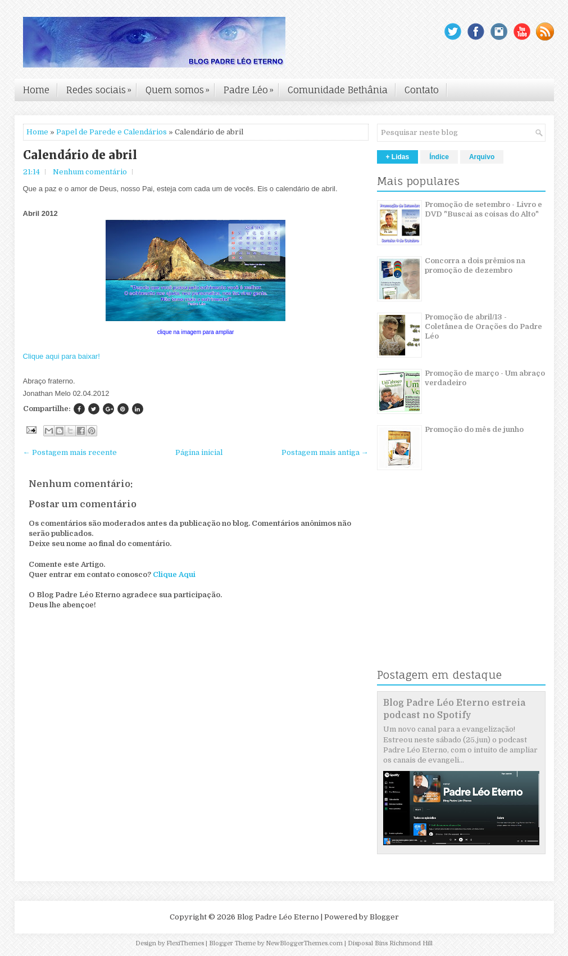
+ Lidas (398, 157)
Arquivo (481, 157)
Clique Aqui (174, 574)
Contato (422, 90)
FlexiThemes (185, 943)
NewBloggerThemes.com (304, 943)
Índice (439, 157)
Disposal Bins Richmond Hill (390, 943)
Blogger (384, 917)
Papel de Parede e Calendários (111, 132)
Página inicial (198, 452)
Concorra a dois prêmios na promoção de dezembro (475, 265)
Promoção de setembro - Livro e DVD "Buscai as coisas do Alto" (483, 209)
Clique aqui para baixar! (61, 356)
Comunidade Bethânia (338, 90)
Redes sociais (101, 87)
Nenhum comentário (90, 172)
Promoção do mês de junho (474, 429)
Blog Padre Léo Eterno (278, 917)
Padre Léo (251, 87)
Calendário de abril (80, 155)
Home (36, 90)
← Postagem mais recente (70, 452)
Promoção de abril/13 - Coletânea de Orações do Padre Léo (483, 326)
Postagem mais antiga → (325, 452)
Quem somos (180, 87)
